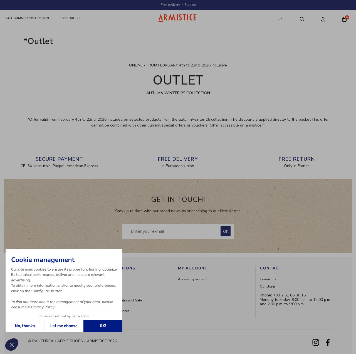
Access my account (192, 279)
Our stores (268, 286)
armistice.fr (255, 125)
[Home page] (178, 18)
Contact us (268, 279)
